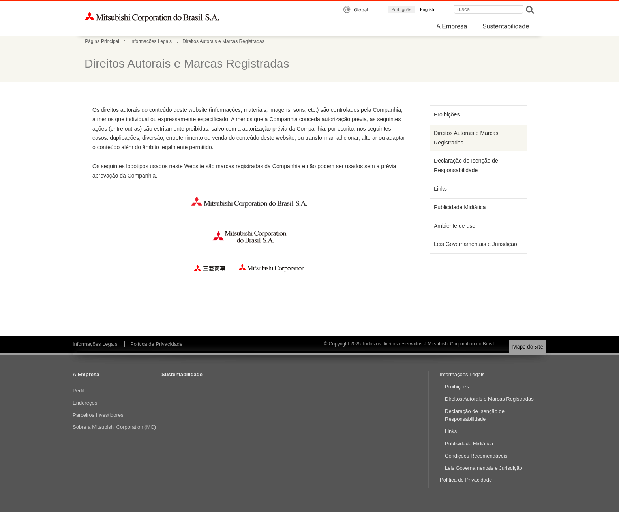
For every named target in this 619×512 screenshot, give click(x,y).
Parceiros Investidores (98, 415)
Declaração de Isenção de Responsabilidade (466, 165)
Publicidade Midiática (460, 207)
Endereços (85, 403)
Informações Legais (151, 41)
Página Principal (102, 41)
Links (440, 189)
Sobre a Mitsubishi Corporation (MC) (114, 427)
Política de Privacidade (156, 344)
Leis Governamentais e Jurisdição (475, 244)
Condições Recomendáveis (476, 456)
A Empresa (86, 374)
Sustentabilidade (182, 374)
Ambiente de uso (454, 226)
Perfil (78, 391)
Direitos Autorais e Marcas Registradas (466, 138)
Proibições (447, 114)
